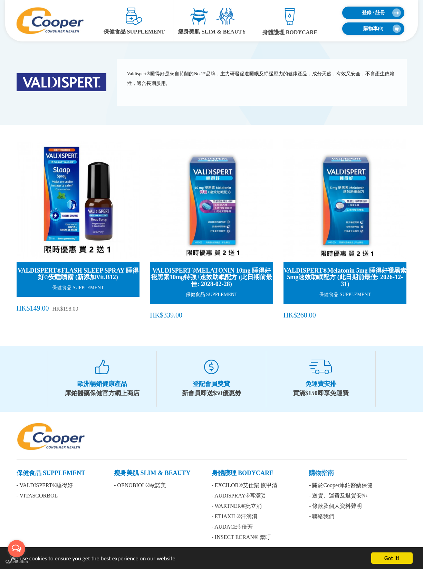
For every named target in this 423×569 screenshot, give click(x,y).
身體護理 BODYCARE (290, 21)
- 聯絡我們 (321, 516)
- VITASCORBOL (37, 496)
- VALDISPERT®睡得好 (45, 485)
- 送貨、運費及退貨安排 (338, 496)
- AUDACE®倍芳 (232, 527)
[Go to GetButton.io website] (17, 562)
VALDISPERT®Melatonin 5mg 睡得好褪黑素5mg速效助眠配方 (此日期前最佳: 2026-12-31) (344, 277)
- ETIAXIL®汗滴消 (235, 516)
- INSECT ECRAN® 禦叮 (241, 537)
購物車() (382, 29)
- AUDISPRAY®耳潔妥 (239, 496)
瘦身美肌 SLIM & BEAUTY (212, 21)
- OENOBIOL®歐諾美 (140, 485)
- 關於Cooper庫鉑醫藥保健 (341, 485)
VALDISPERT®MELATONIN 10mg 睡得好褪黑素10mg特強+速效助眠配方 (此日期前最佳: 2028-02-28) (211, 277)
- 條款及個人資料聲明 (335, 506)
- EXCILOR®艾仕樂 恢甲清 (245, 485)
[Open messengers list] (16, 548)
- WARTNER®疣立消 (237, 506)
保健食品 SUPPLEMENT (134, 21)
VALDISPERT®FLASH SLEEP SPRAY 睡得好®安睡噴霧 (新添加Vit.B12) (78, 274)
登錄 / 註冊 (381, 13)
